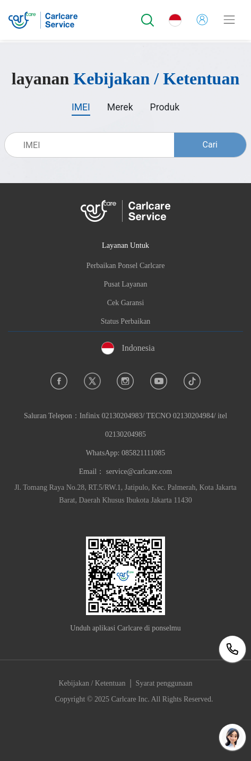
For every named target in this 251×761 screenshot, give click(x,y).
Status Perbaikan (126, 321)
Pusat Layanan (125, 284)
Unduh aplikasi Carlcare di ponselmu (125, 628)
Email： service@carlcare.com (125, 471)
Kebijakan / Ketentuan (91, 683)
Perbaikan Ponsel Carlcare (125, 266)
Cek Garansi (125, 303)
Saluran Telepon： (125, 434)
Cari (210, 145)
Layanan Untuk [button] (125, 245)
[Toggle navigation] (229, 20)
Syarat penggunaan (164, 683)
